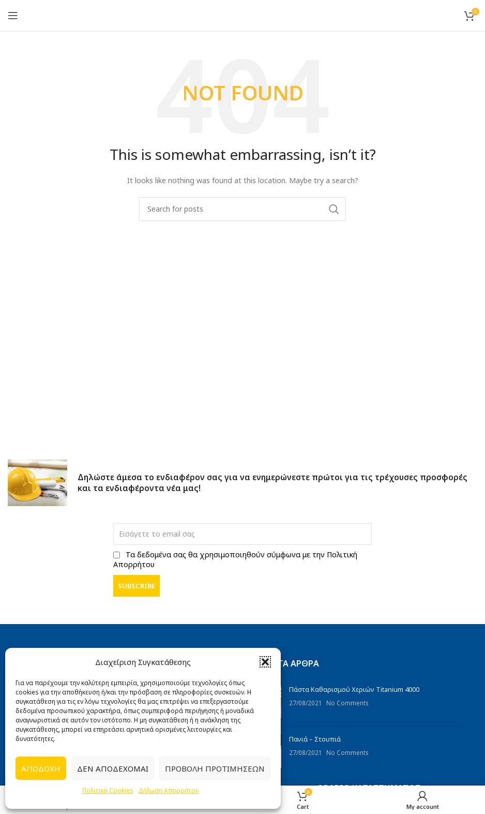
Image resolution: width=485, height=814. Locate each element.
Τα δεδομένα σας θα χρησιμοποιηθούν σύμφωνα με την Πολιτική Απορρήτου (235, 559)
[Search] (242, 209)
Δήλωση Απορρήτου (169, 790)
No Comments (347, 703)
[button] (265, 662)
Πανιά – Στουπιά (315, 739)
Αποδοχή (40, 768)
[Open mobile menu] (13, 15)
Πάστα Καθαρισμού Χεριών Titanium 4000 (354, 689)
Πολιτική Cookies (107, 790)
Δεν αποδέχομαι (112, 768)
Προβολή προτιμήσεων (215, 768)
